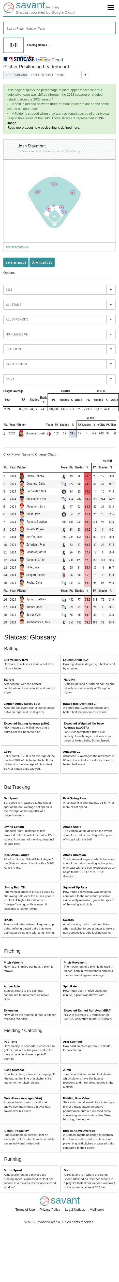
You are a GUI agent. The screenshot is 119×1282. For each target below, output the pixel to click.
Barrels (9, 679)
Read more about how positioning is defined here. (43, 127)
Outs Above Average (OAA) (23, 1098)
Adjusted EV (72, 751)
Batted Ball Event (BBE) (80, 703)
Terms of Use (25, 1209)
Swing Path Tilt (15, 887)
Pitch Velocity (13, 962)
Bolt (67, 1170)
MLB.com (97, 1209)
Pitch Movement (75, 962)
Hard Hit (69, 679)
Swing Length (14, 826)
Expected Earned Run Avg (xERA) (87, 1010)
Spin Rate (70, 986)
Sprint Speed (13, 1170)
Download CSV (42, 262)
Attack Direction (74, 854)
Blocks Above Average (79, 1130)
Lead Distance (14, 1069)
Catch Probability (16, 1130)
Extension (11, 1010)
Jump (67, 1069)
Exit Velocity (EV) (16, 659)
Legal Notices (75, 1209)
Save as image (16, 262)
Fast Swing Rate (74, 798)
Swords (68, 919)
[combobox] (59, 28)
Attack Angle (72, 826)
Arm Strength (72, 1041)
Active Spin (12, 986)
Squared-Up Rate (75, 887)
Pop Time (10, 1041)
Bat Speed (11, 798)
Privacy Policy (50, 1209)
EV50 (7, 751)
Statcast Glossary (30, 637)
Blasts (8, 919)
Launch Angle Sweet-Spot (22, 703)
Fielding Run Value (76, 1098)
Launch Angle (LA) (76, 659)
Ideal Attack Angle (16, 854)
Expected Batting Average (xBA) (26, 723)
